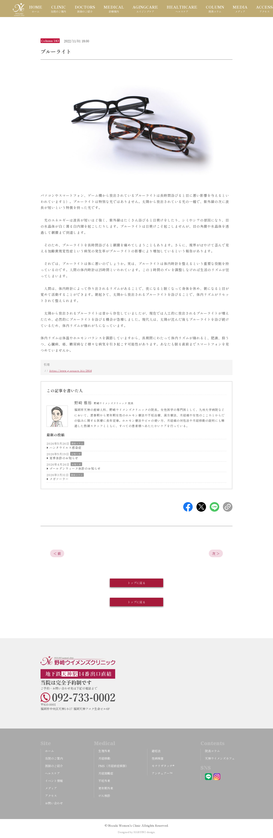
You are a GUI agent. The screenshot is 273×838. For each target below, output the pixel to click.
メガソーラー (59, 479)
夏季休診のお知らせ (63, 458)
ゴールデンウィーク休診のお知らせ (75, 468)
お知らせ (76, 453)
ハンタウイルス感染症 (65, 447)
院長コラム (77, 443)
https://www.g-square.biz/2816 (70, 370)
